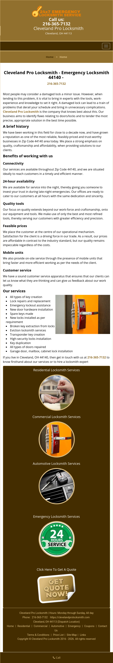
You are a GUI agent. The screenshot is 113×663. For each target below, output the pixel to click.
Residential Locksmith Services (56, 370)
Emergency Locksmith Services (56, 516)
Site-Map (72, 634)
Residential (23, 626)
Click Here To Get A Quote (56, 569)
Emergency (74, 626)
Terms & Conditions (38, 634)
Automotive (57, 626)
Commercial (40, 626)
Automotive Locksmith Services (56, 463)
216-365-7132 (57, 24)
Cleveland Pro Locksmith (21, 112)
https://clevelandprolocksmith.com (70, 617)
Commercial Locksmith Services (56, 417)
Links (83, 634)
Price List (58, 634)
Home (49, 57)
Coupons (89, 626)
